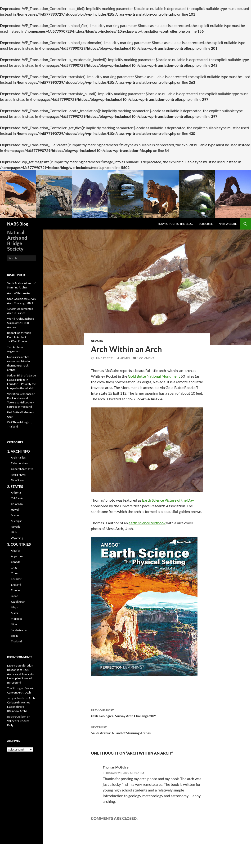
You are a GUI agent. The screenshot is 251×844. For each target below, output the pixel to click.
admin (125, 358)
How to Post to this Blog (175, 223)
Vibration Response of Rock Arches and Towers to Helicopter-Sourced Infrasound (20, 674)
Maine (15, 515)
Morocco (16, 618)
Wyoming (17, 538)
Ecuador (16, 579)
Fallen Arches (19, 463)
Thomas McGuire (116, 767)
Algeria (15, 550)
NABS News (18, 474)
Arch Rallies (18, 457)
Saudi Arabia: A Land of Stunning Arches (147, 730)
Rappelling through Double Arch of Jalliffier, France (19, 337)
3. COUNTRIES (19, 544)
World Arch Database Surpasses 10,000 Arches (20, 323)
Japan (14, 596)
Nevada (97, 341)
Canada (15, 562)
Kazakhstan (18, 601)
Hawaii (15, 509)
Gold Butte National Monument (154, 376)
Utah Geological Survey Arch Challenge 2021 (147, 712)
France (15, 590)
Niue (14, 624)
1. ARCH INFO (18, 451)
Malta (14, 613)
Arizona (16, 492)
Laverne (12, 665)
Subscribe (206, 223)
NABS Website (228, 223)
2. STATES (15, 486)
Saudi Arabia (19, 630)
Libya (14, 607)
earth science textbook (147, 523)
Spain (14, 635)
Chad (14, 567)
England (16, 584)
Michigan (16, 521)
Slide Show (17, 480)
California (17, 498)
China (14, 573)
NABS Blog (17, 223)
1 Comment (145, 358)
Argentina (17, 556)
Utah (14, 532)
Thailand (16, 641)
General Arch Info (22, 469)
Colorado (17, 504)
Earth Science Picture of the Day (168, 500)
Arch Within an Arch (19, 293)
